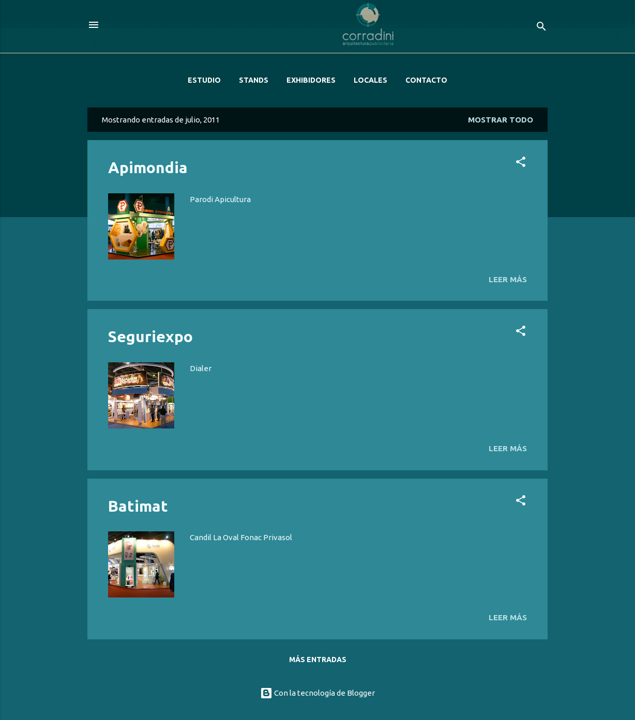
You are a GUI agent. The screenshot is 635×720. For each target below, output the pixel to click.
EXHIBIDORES (311, 80)
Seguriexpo (150, 336)
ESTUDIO (204, 80)
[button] (521, 164)
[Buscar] (541, 28)
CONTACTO (426, 80)
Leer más (508, 279)
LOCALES (370, 80)
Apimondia (148, 167)
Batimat (138, 506)
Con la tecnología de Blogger (317, 692)
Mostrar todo (500, 119)
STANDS (253, 80)
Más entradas (317, 659)
